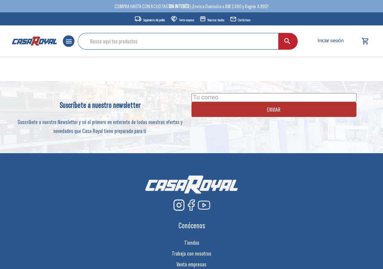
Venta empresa (186, 20)
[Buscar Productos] (287, 41)
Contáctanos (244, 20)
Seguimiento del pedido (154, 20)
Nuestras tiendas (216, 20)
